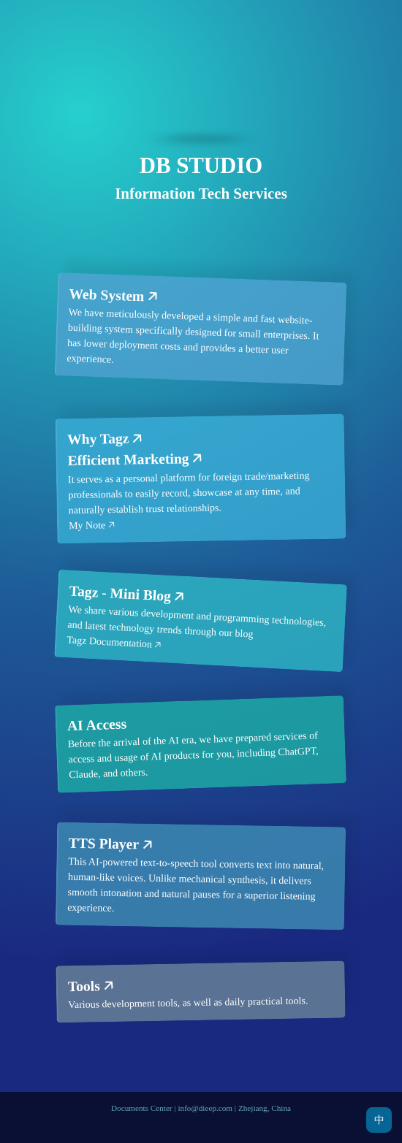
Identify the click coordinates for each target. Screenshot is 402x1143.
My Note (87, 525)
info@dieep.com (205, 1108)
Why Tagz (98, 439)
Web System (107, 295)
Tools (84, 986)
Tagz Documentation (109, 642)
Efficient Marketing (128, 460)
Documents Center (141, 1108)
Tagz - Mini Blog (120, 593)
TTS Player (104, 843)
